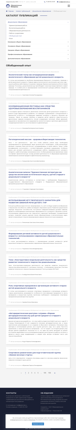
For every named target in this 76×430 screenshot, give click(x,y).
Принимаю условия (38, 424)
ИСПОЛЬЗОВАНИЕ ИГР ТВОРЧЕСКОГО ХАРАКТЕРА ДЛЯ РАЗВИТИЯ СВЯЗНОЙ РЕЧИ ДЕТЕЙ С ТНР (34, 201)
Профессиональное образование (20, 54)
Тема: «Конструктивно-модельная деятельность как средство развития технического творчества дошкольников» (37, 260)
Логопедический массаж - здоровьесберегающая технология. (37, 139)
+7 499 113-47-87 (50, 1)
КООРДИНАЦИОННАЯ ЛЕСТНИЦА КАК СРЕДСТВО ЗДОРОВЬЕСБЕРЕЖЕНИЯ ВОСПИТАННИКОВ (32, 107)
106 (50, 371)
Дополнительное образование (19, 58)
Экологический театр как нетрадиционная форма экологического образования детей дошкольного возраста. (36, 76)
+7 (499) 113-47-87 (23, 407)
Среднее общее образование (19, 50)
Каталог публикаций (23, 11)
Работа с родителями (16, 33)
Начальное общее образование (19, 42)
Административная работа (18, 25)
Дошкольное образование (42, 11)
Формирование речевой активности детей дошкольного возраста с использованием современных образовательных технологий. (36, 235)
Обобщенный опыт (15, 36)
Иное (11, 38)
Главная (11, 11)
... (41, 371)
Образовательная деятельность (19, 31)
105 (45, 371)
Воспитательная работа (17, 28)
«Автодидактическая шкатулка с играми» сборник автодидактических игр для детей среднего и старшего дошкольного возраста (35, 314)
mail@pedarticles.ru (64, 1)
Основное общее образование (19, 46)
